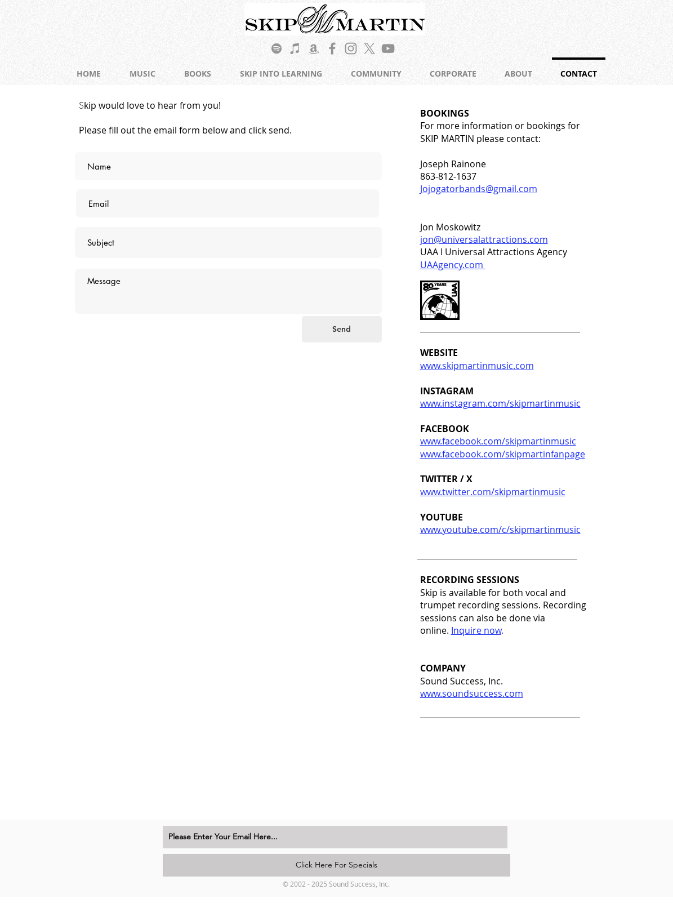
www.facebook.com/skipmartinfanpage (502, 454)
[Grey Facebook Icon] (332, 48)
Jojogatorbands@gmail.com (478, 189)
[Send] (342, 329)
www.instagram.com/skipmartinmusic (500, 403)
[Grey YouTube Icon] (388, 48)
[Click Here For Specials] (336, 865)
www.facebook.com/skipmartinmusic (498, 441)
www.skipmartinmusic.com (477, 365)
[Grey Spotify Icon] (276, 48)
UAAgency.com (452, 265)
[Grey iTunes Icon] (295, 48)
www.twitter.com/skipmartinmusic (492, 492)
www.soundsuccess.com (471, 693)
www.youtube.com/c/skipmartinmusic (500, 529)
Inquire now (476, 630)
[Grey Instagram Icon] (351, 48)
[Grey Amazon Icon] (314, 48)
